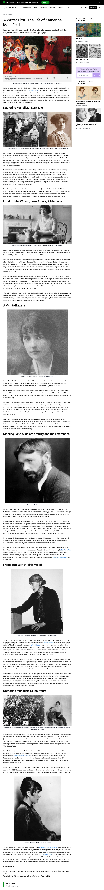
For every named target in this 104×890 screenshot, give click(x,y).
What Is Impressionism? (13, 886)
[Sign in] (100, 7)
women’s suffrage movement (48, 847)
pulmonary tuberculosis (60, 557)
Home (5, 14)
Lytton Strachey (36, 645)
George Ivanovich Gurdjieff (21, 755)
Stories (10, 14)
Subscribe (45, 2)
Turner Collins (81, 62)
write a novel (47, 854)
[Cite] (67, 78)
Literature (86, 62)
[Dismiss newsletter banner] (99, 2)
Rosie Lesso (80, 41)
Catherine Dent (14, 78)
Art (86, 105)
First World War (66, 550)
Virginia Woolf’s (49, 642)
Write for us (93, 7)
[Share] (60, 78)
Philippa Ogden (81, 105)
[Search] (82, 7)
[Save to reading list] (54, 78)
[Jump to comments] (47, 78)
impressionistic (33, 90)
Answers (86, 41)
